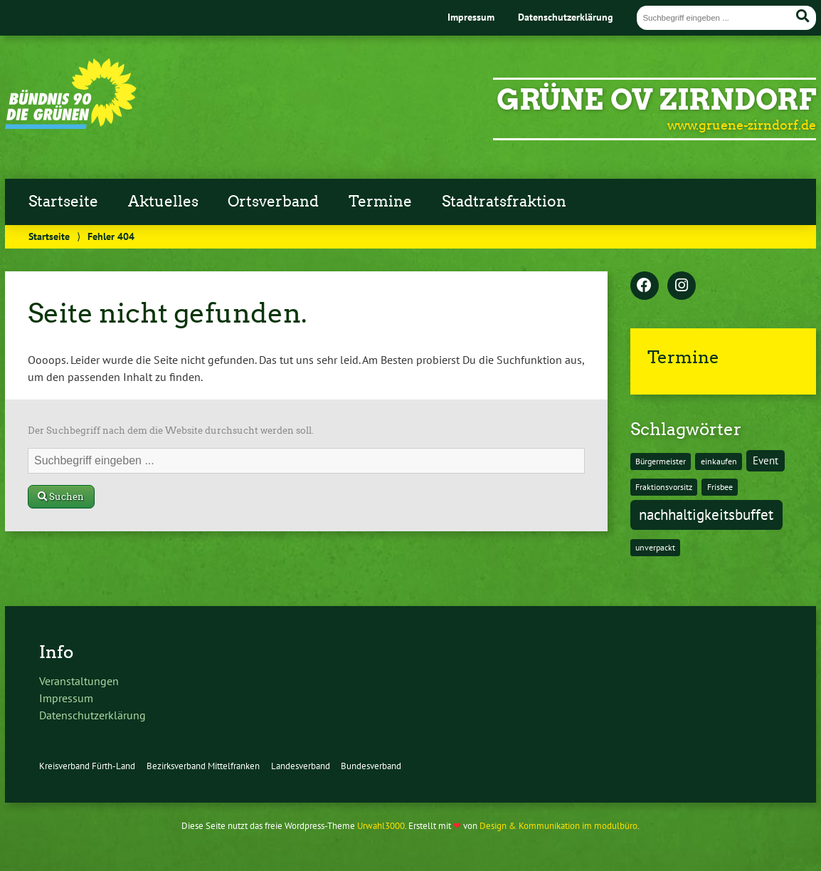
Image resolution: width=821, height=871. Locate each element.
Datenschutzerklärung (565, 17)
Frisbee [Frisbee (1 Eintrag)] (720, 486)
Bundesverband (371, 766)
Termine (380, 201)
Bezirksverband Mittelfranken (203, 766)
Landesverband (300, 766)
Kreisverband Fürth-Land (87, 766)
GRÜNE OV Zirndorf (656, 100)
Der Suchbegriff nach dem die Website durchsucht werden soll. (171, 430)
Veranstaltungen (79, 681)
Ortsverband (273, 201)
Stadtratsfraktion (504, 201)
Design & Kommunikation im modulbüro (558, 826)
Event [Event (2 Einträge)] (765, 460)
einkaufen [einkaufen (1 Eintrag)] (719, 461)
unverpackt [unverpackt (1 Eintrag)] (655, 547)
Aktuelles (163, 201)
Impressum (470, 17)
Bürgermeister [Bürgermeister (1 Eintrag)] (660, 461)
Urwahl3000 (381, 826)
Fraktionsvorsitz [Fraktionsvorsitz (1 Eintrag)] (663, 486)
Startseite (63, 201)
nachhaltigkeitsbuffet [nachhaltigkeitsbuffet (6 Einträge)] (706, 514)
